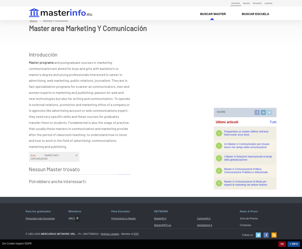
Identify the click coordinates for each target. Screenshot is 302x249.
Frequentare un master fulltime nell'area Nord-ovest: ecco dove (246, 133)
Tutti (273, 122)
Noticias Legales (110, 234)
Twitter (258, 235)
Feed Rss (274, 235)
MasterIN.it (55, 13)
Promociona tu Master (123, 218)
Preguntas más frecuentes (40, 218)
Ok (282, 244)
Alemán (268, 3)
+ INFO (294, 244)
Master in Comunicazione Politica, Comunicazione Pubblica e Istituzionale (246, 171)
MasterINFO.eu (162, 225)
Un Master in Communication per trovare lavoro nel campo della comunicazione (246, 146)
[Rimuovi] (76, 155)
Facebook (266, 235)
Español (236, 3)
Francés (257, 3)
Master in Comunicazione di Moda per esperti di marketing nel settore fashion (245, 183)
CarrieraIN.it (204, 218)
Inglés (246, 3)
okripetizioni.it (204, 225)
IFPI (136, 234)
